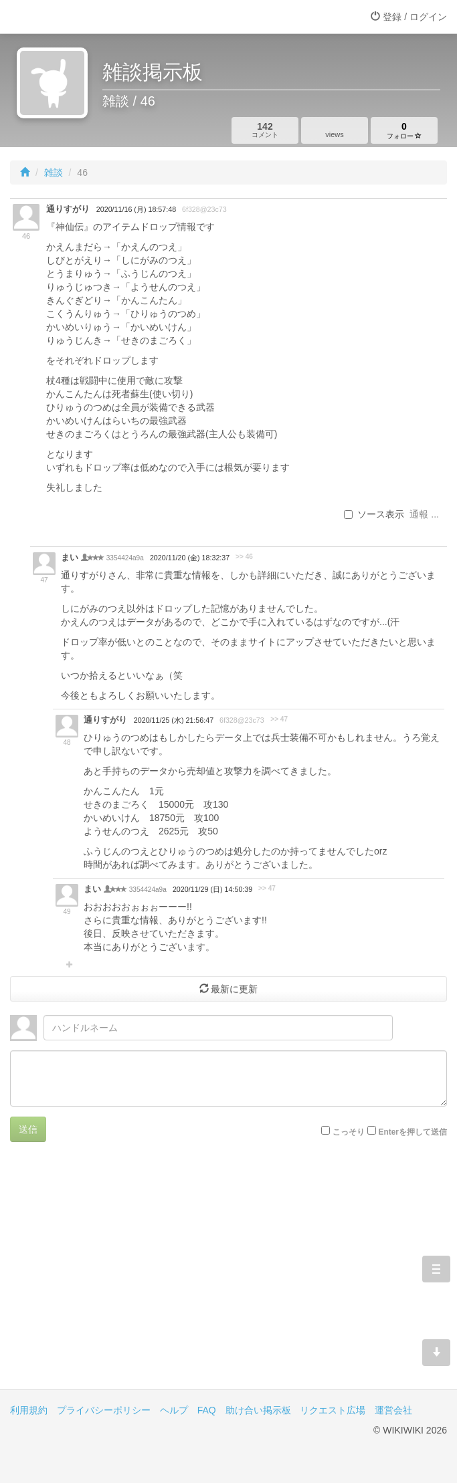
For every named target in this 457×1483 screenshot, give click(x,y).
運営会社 (393, 1410)
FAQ (206, 1410)
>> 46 (244, 556)
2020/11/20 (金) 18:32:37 (190, 558)
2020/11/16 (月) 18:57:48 (136, 209)
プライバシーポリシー (104, 1410)
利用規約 (29, 1410)
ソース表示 (374, 514)
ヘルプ (174, 1410)
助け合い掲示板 (258, 1410)
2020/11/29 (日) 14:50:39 (212, 889)
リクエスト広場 (332, 1410)
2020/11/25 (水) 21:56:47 (173, 720)
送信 (28, 1129)
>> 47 (279, 719)
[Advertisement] (228, 1275)
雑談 (53, 172)
